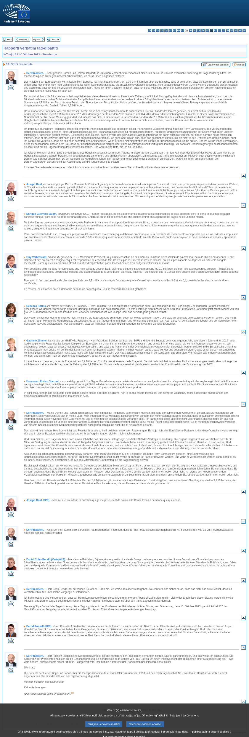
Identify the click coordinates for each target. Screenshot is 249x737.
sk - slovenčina (231, 30)
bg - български (149, 30)
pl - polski (219, 30)
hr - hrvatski (190, 30)
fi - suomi (240, 30)
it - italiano (194, 30)
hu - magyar (207, 30)
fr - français (182, 30)
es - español (153, 30)
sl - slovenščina (236, 30)
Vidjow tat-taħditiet (218, 64)
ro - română (227, 30)
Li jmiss (36, 39)
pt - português (223, 30)
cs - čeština (157, 30)
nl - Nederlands (215, 30)
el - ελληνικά (174, 30)
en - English (178, 30)
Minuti (240, 64)
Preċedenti (24, 39)
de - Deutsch (166, 30)
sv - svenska (244, 30)
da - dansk (162, 30)
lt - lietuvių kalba (203, 30)
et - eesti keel (170, 30)
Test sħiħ (55, 39)
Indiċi (9, 39)
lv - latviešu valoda (199, 30)
